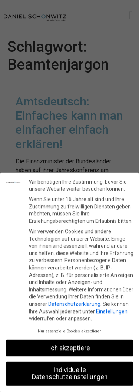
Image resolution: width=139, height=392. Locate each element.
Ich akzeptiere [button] (69, 347)
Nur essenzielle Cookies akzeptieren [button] (70, 330)
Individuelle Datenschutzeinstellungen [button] (69, 372)
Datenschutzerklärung (74, 303)
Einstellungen (112, 311)
